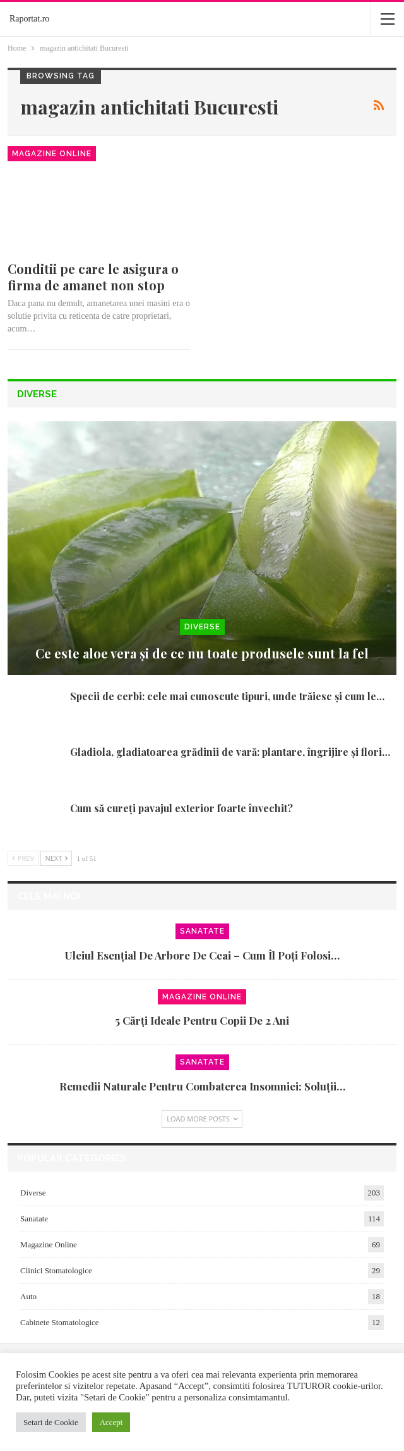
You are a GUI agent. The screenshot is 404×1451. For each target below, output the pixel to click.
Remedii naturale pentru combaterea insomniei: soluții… (202, 1086)
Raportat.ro (29, 18)
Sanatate (202, 931)
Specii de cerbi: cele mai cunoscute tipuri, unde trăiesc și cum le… (227, 696)
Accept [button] (111, 1422)
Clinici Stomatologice (56, 1270)
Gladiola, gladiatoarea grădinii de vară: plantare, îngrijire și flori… (230, 751)
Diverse (202, 626)
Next (56, 858)
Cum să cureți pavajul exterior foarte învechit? (181, 808)
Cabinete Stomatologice (59, 1322)
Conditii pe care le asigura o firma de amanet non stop (93, 276)
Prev (23, 858)
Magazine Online (52, 153)
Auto (28, 1296)
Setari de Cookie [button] (50, 1422)
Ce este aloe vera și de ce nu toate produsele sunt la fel (202, 653)
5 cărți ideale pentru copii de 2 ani (202, 1020)
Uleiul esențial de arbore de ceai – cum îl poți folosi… (202, 955)
